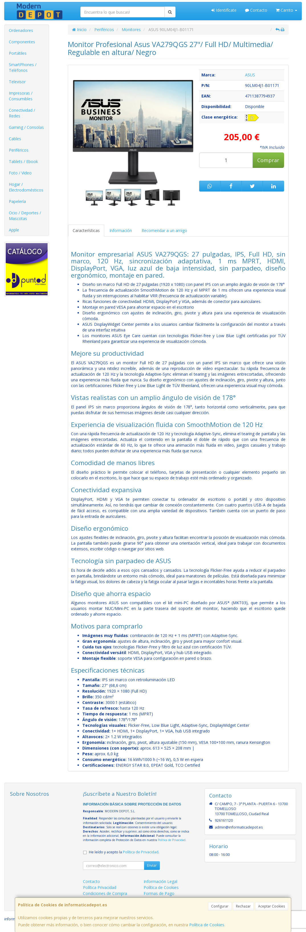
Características (86, 230)
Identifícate (223, 10)
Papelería (17, 201)
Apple (14, 230)
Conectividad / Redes (22, 113)
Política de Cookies (206, 924)
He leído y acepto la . (124, 852)
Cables (15, 138)
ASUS (250, 75)
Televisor (17, 81)
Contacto (256, 10)
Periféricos (18, 150)
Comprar (268, 160)
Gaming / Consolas (26, 127)
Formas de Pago (159, 893)
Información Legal (160, 881)
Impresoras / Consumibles (20, 95)
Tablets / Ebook (23, 161)
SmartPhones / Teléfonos (22, 67)
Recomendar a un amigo (164, 230)
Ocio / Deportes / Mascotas (25, 215)
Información (120, 230)
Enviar (152, 865)
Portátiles (17, 53)
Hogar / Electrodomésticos (26, 187)
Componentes (22, 41)
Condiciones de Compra (105, 893)
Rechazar (243, 906)
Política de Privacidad (171, 840)
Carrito (286, 10)
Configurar (220, 906)
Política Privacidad (99, 887)
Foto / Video (20, 173)
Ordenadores (21, 30)
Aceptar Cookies (271, 906)
